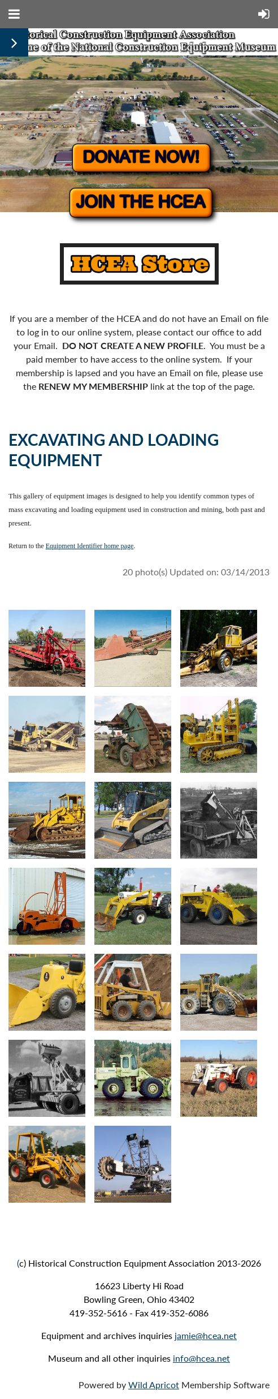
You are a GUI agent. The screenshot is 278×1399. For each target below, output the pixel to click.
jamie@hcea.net (206, 1335)
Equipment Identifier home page (90, 546)
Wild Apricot (153, 1384)
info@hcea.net (201, 1358)
